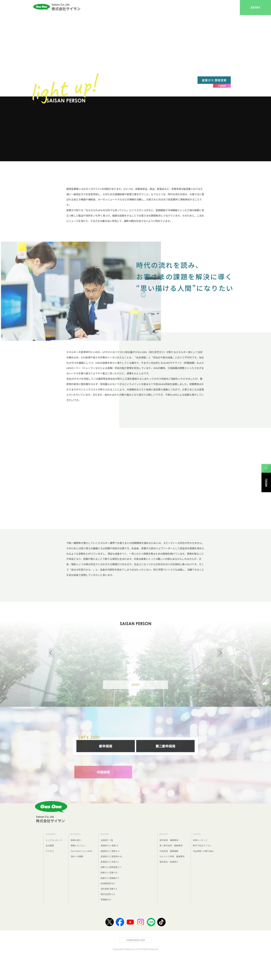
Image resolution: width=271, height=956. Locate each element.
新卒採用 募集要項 (169, 840)
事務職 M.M (106, 899)
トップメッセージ (54, 840)
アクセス (50, 850)
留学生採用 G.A (108, 894)
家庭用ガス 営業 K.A (110, 850)
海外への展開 (77, 856)
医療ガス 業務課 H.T (110, 877)
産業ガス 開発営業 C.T (111, 867)
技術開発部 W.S (108, 883)
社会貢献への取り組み (203, 850)
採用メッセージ (200, 840)
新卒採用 (105, 746)
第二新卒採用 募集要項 (171, 845)
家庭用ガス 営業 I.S (109, 845)
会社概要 (50, 845)
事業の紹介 (76, 840)
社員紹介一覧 (107, 840)
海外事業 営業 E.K (109, 888)
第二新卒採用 (165, 746)
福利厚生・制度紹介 (169, 861)
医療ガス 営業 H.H (109, 872)
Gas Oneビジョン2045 (81, 850)
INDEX (135, 684)
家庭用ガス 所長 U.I (110, 861)
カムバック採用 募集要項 (172, 856)
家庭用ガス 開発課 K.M (111, 856)
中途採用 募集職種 (169, 850)
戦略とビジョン (78, 845)
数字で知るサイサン (202, 845)
